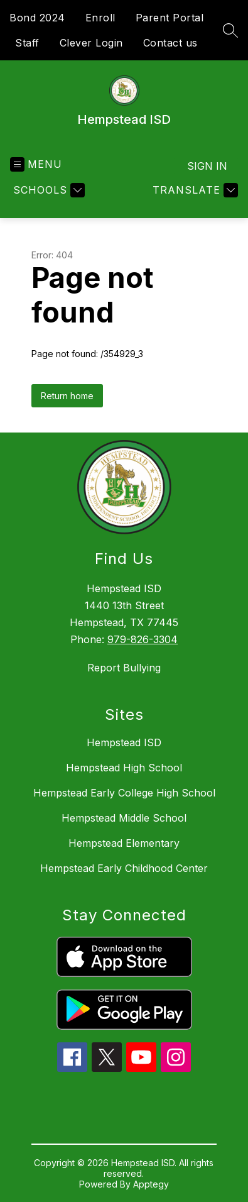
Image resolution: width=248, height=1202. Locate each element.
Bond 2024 (37, 17)
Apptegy (151, 1184)
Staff (27, 42)
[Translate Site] (193, 190)
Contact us (170, 42)
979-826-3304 (142, 639)
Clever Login (91, 42)
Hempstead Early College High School (124, 792)
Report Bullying (124, 667)
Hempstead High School (124, 767)
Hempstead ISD (124, 742)
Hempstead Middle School (124, 818)
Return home (67, 395)
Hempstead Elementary (124, 843)
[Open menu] (36, 164)
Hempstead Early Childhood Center (124, 868)
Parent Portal (170, 17)
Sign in (207, 166)
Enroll (100, 17)
